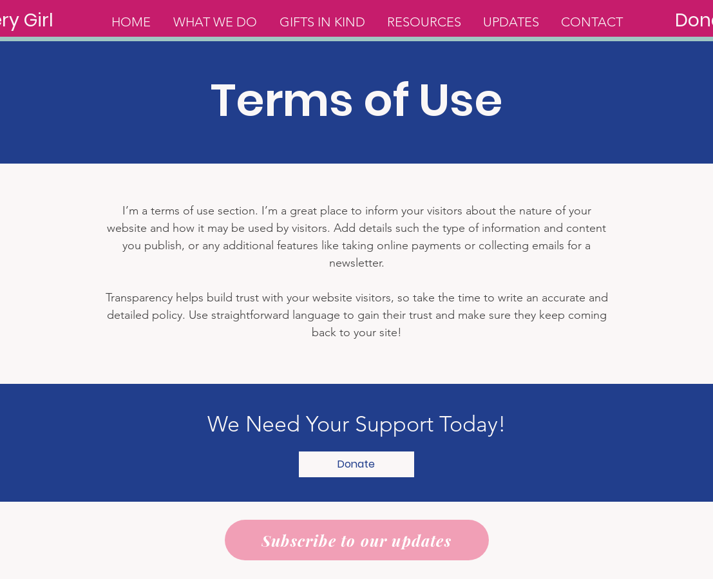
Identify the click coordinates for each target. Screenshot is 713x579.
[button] (356, 464)
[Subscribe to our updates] (357, 540)
